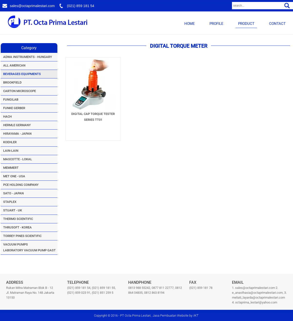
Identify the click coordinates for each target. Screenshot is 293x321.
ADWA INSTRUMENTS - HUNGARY (27, 57)
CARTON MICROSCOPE (19, 91)
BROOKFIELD (12, 82)
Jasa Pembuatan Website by (175, 315)
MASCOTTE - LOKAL (17, 159)
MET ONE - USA (14, 176)
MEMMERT (11, 168)
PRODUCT (246, 23)
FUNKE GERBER (14, 108)
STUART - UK (12, 210)
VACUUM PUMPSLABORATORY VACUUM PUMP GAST (29, 247)
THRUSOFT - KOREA (17, 227)
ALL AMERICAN (14, 65)
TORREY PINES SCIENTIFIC (22, 236)
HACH (7, 116)
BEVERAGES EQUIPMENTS (22, 74)
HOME (189, 23)
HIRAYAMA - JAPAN (17, 133)
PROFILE (216, 23)
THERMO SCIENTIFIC (18, 219)
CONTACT (277, 23)
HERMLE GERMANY (17, 125)
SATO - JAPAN (13, 193)
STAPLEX (9, 202)
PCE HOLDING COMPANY (21, 185)
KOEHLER (10, 142)
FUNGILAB (10, 99)
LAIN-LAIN (10, 150)
